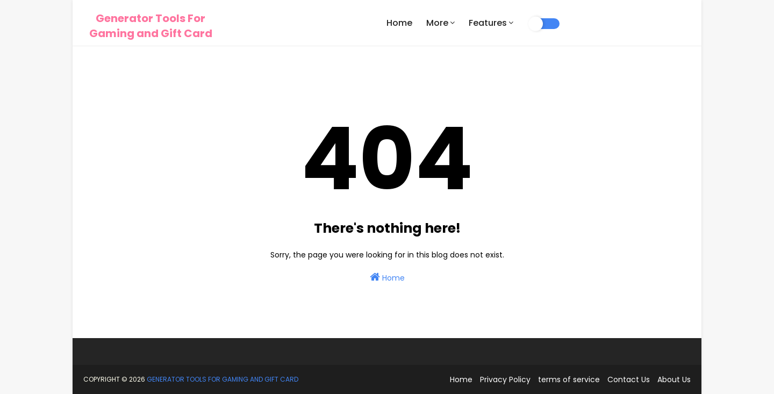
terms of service (569, 379)
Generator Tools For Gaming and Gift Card (150, 26)
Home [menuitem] (399, 23)
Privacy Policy (505, 379)
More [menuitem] (437, 23)
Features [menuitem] (488, 23)
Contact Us (628, 379)
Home (387, 277)
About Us (674, 379)
